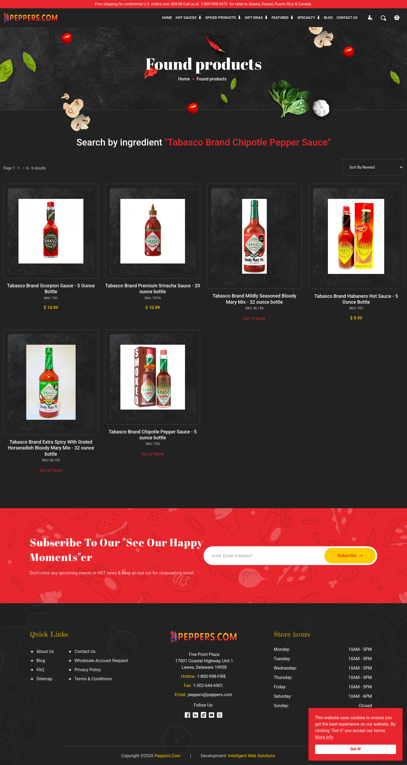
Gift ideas (254, 18)
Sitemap (44, 677)
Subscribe (347, 555)
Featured (280, 18)
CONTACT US (346, 18)
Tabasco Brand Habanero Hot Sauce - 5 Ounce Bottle (356, 299)
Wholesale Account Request (101, 659)
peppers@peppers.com (210, 693)
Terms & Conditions (93, 677)
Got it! (355, 749)
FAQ (40, 668)
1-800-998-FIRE (211, 675)
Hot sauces (186, 18)
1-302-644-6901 (208, 684)
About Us (45, 650)
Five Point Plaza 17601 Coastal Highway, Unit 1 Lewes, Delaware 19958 (204, 660)
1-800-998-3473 (214, 4)
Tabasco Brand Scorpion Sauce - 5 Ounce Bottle (50, 288)
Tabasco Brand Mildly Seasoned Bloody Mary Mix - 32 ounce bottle (254, 298)
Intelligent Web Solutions (251, 754)
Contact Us (85, 650)
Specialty (306, 18)
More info (324, 737)
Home (167, 18)
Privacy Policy (88, 668)
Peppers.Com (167, 754)
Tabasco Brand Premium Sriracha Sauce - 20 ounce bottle (152, 288)
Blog (328, 18)
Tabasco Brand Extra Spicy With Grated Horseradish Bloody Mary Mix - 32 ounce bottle (51, 447)
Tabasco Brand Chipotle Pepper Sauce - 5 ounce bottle (152, 434)
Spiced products (220, 18)
